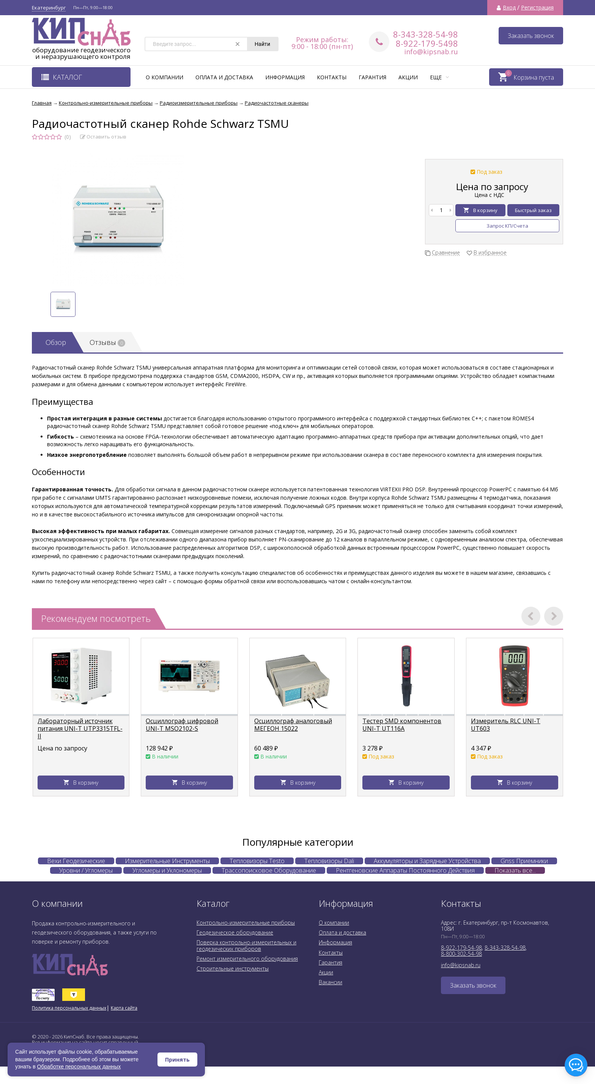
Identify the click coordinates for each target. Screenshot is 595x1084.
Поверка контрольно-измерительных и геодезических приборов (246, 945)
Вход (509, 8)
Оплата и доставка (224, 77)
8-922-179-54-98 (461, 947)
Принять (177, 1059)
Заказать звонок (531, 35)
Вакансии (330, 982)
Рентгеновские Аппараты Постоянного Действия (405, 870)
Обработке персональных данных (79, 1067)
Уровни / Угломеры (86, 870)
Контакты (331, 77)
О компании (164, 77)
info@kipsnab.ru (431, 51)
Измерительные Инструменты (167, 860)
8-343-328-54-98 (425, 34)
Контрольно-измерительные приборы (246, 922)
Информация (285, 77)
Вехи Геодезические (76, 860)
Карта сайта (124, 1008)
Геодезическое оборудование (235, 932)
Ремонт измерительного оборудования (247, 958)
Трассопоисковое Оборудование (269, 870)
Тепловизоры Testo (257, 860)
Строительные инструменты (233, 968)
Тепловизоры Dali (329, 860)
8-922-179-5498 (427, 43)
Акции (408, 77)
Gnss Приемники (524, 860)
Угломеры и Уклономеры (167, 870)
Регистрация (537, 8)
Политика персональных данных (69, 1008)
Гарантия (372, 77)
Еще (439, 77)
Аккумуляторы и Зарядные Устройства (427, 860)
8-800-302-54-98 (461, 953)
